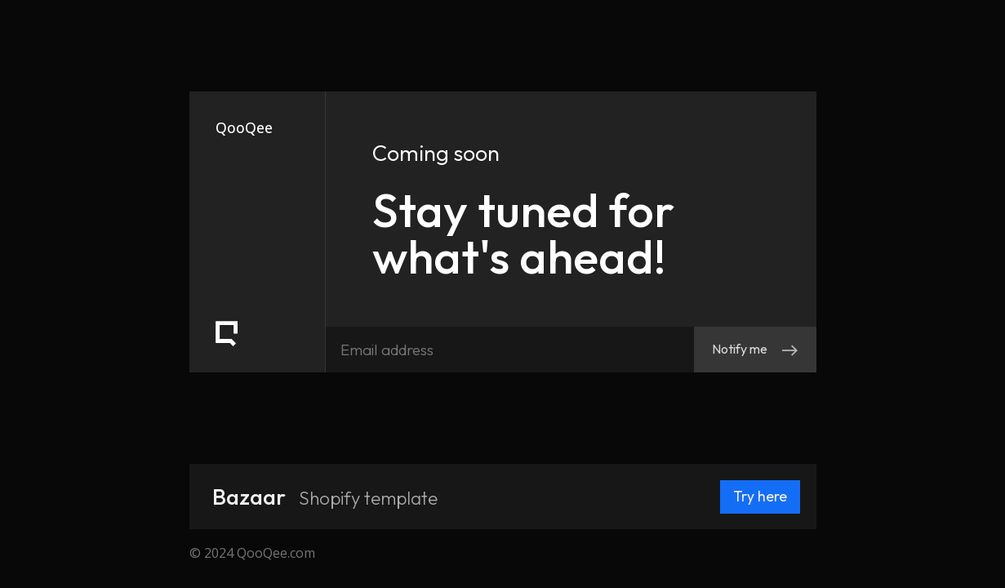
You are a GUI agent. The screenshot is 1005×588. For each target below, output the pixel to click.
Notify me (755, 348)
